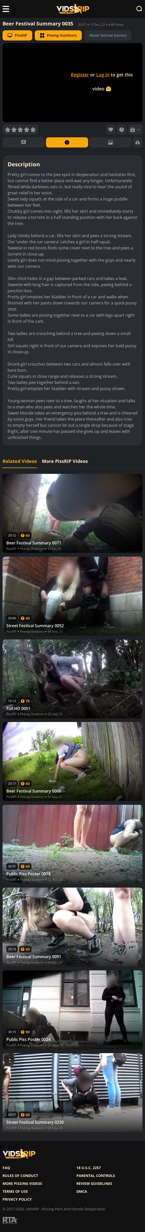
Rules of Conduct (20, 1175)
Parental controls (95, 1175)
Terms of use (15, 1191)
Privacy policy (17, 1199)
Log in (102, 75)
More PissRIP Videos (65, 461)
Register (80, 75)
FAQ (6, 1168)
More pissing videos (22, 1183)
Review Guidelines (94, 1183)
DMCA (81, 1191)
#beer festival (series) (107, 35)
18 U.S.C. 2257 (88, 1168)
